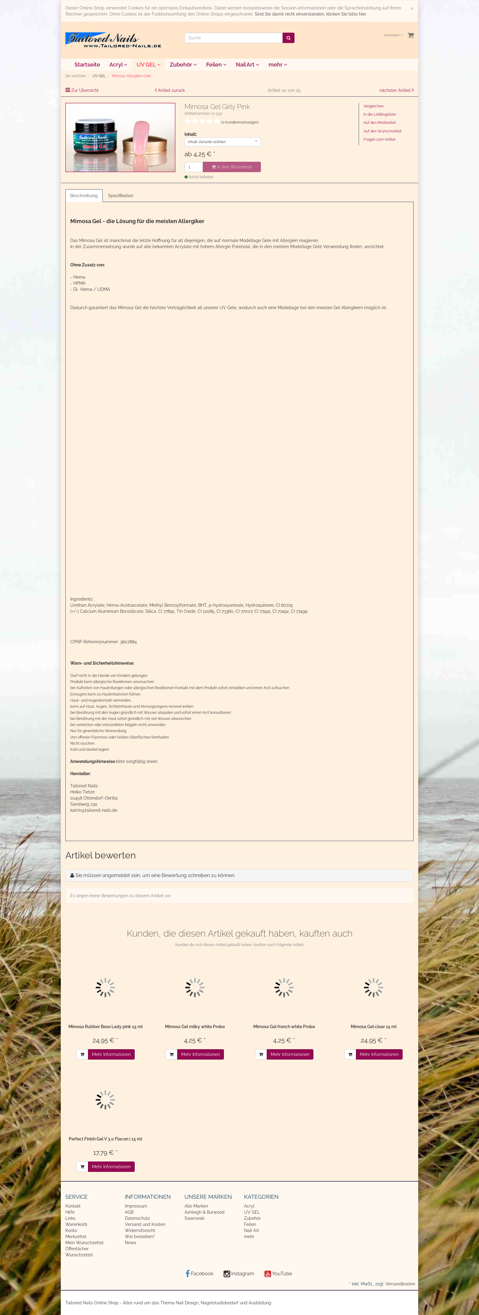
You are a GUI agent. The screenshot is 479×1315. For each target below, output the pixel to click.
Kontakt (73, 1206)
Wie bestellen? (140, 1236)
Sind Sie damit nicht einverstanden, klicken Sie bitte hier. (311, 14)
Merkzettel (75, 1236)
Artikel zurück (171, 90)
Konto (71, 1230)
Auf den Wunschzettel (382, 131)
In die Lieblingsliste (380, 114)
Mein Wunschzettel (84, 1242)
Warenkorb (76, 1224)
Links (70, 1218)
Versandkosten (400, 1283)
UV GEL (149, 64)
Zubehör (183, 64)
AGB (129, 1212)
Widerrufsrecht (140, 1230)
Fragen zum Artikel (379, 139)
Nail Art (247, 64)
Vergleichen (374, 106)
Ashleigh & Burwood (205, 1212)
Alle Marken (196, 1206)
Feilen (216, 64)
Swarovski (194, 1218)
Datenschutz (137, 1218)
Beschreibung (84, 195)
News (130, 1242)
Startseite (87, 64)
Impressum (136, 1206)
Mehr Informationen (111, 1054)
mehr (278, 64)
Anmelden (393, 35)
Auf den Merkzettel (380, 123)
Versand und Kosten (145, 1224)
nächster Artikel (395, 90)
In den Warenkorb (232, 166)
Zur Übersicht (85, 90)
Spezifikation (120, 195)
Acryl (118, 64)
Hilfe (70, 1212)
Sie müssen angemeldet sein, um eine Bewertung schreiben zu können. (155, 875)
